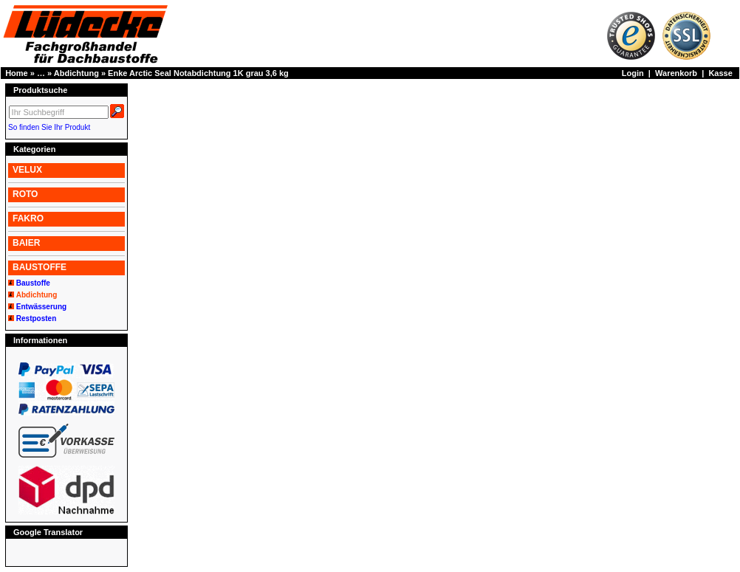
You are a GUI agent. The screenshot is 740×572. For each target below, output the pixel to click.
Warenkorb (676, 73)
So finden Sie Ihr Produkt (49, 127)
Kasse (720, 73)
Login (633, 73)
